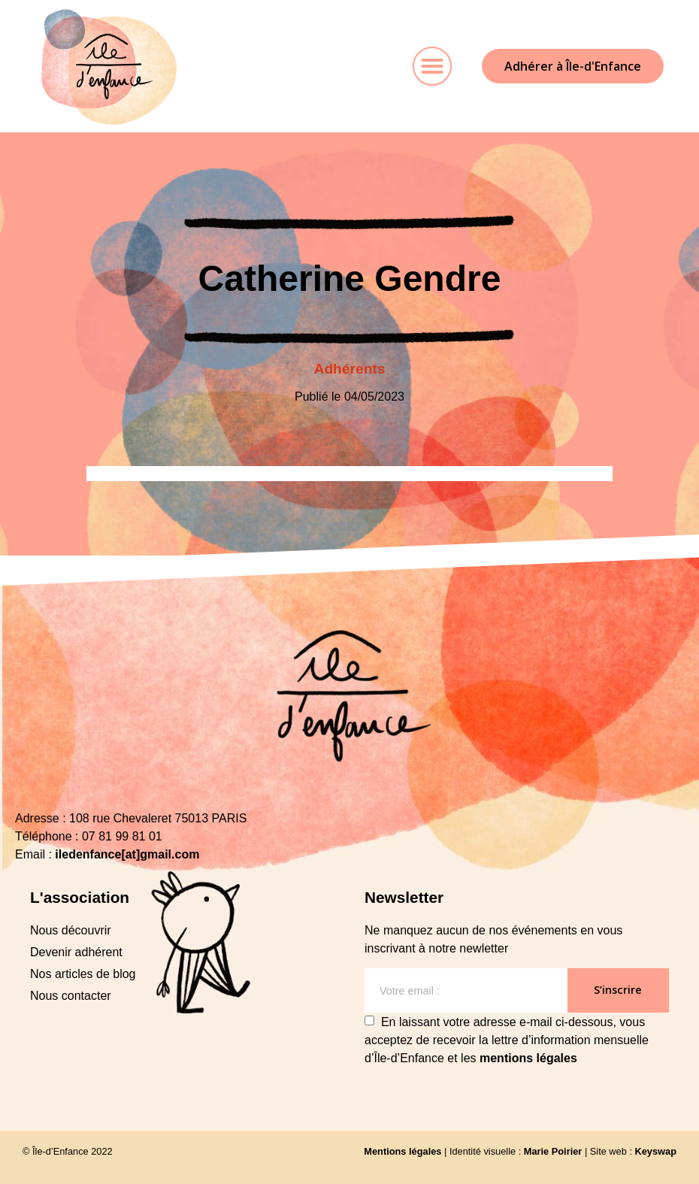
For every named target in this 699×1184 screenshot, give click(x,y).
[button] (432, 66)
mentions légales (528, 1058)
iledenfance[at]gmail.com (127, 854)
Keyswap (655, 1151)
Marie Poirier (553, 1151)
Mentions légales (402, 1151)
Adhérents (350, 369)
